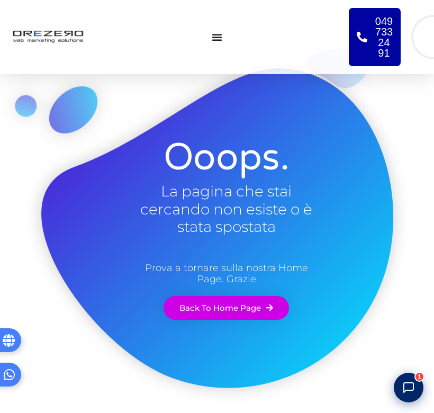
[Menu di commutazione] (217, 37)
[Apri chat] (408, 387)
